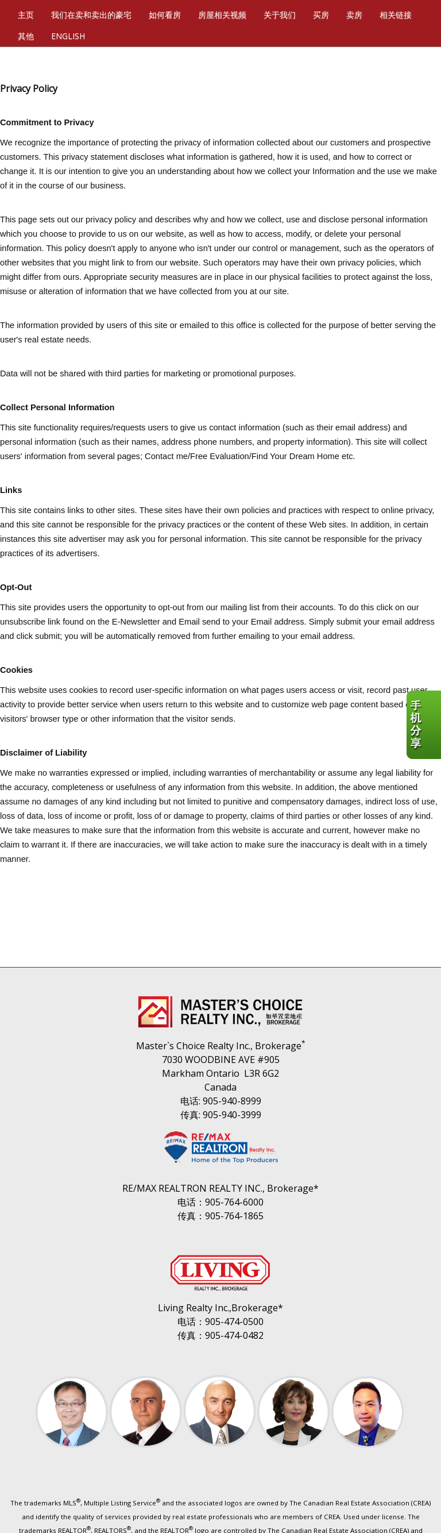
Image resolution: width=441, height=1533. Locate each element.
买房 (321, 14)
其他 (26, 35)
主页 (26, 14)
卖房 (354, 14)
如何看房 (165, 14)
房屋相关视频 (222, 14)
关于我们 (280, 14)
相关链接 (396, 14)
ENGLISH (68, 35)
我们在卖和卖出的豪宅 (91, 14)
